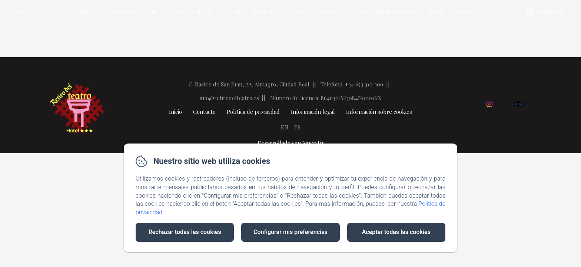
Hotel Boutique (133, 12)
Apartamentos (190, 12)
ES (297, 127)
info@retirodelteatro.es (229, 98)
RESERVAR (550, 12)
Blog (436, 12)
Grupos (297, 12)
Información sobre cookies (379, 111)
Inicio (88, 12)
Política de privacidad (253, 111)
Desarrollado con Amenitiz (291, 142)
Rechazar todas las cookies (185, 231)
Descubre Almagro (389, 12)
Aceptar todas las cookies (396, 231)
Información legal (313, 111)
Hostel (263, 12)
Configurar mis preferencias (290, 231)
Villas (232, 12)
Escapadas (334, 12)
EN (284, 127)
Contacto (470, 12)
